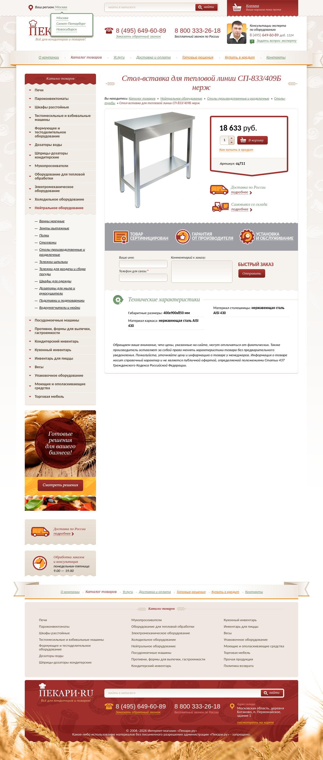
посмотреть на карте (255, 722)
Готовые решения (197, 57)
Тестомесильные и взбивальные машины (63, 117)
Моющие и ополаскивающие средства (60, 386)
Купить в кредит (240, 57)
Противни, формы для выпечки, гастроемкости (63, 330)
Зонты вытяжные (54, 228)
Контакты (275, 57)
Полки (44, 235)
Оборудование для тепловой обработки (60, 176)
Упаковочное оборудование (59, 375)
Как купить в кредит (236, 149)
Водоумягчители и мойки (59, 307)
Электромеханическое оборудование (54, 188)
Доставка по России (70, 531)
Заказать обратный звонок (138, 36)
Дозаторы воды (48, 144)
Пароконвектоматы (52, 98)
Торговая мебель (49, 396)
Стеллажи (47, 242)
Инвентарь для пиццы (54, 358)
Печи (39, 90)
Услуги (118, 57)
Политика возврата (239, 666)
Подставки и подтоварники (62, 300)
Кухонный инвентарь (53, 349)
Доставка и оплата (153, 57)
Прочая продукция (238, 659)
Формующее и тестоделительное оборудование (50, 132)
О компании (49, 57)
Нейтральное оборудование (59, 207)
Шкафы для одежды (55, 281)
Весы (39, 366)
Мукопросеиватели (51, 165)
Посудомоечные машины (57, 320)
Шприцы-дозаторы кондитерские (51, 155)
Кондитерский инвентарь (57, 341)
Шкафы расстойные (52, 107)
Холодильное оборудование (59, 199)
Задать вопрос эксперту (277, 40)
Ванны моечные (52, 221)
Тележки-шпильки (53, 261)
